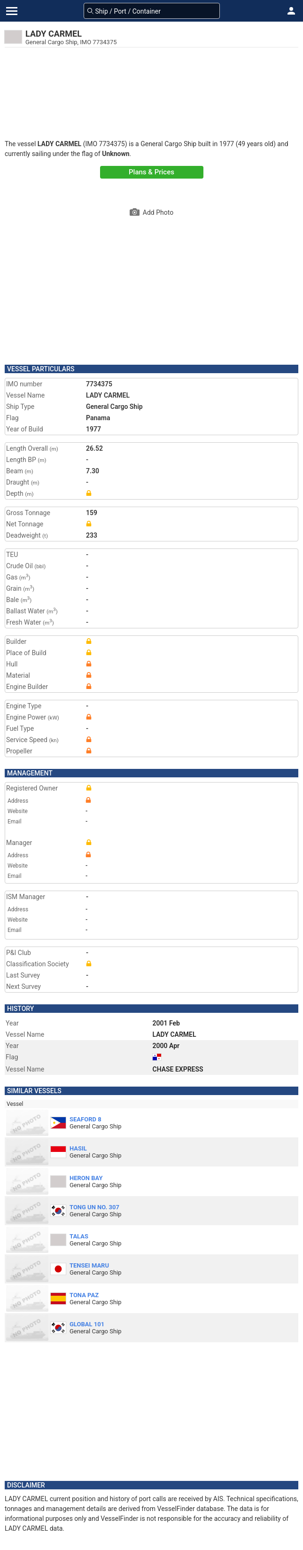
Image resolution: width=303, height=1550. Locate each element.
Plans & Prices (151, 172)
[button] (291, 11)
